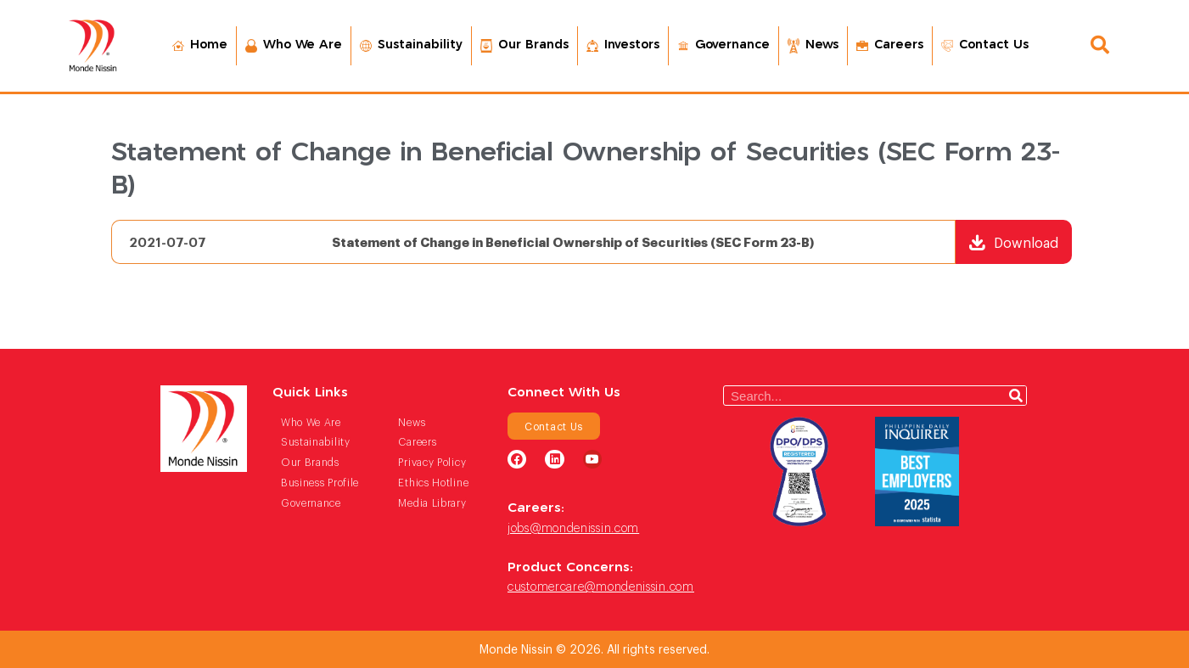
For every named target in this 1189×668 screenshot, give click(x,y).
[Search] (1016, 395)
